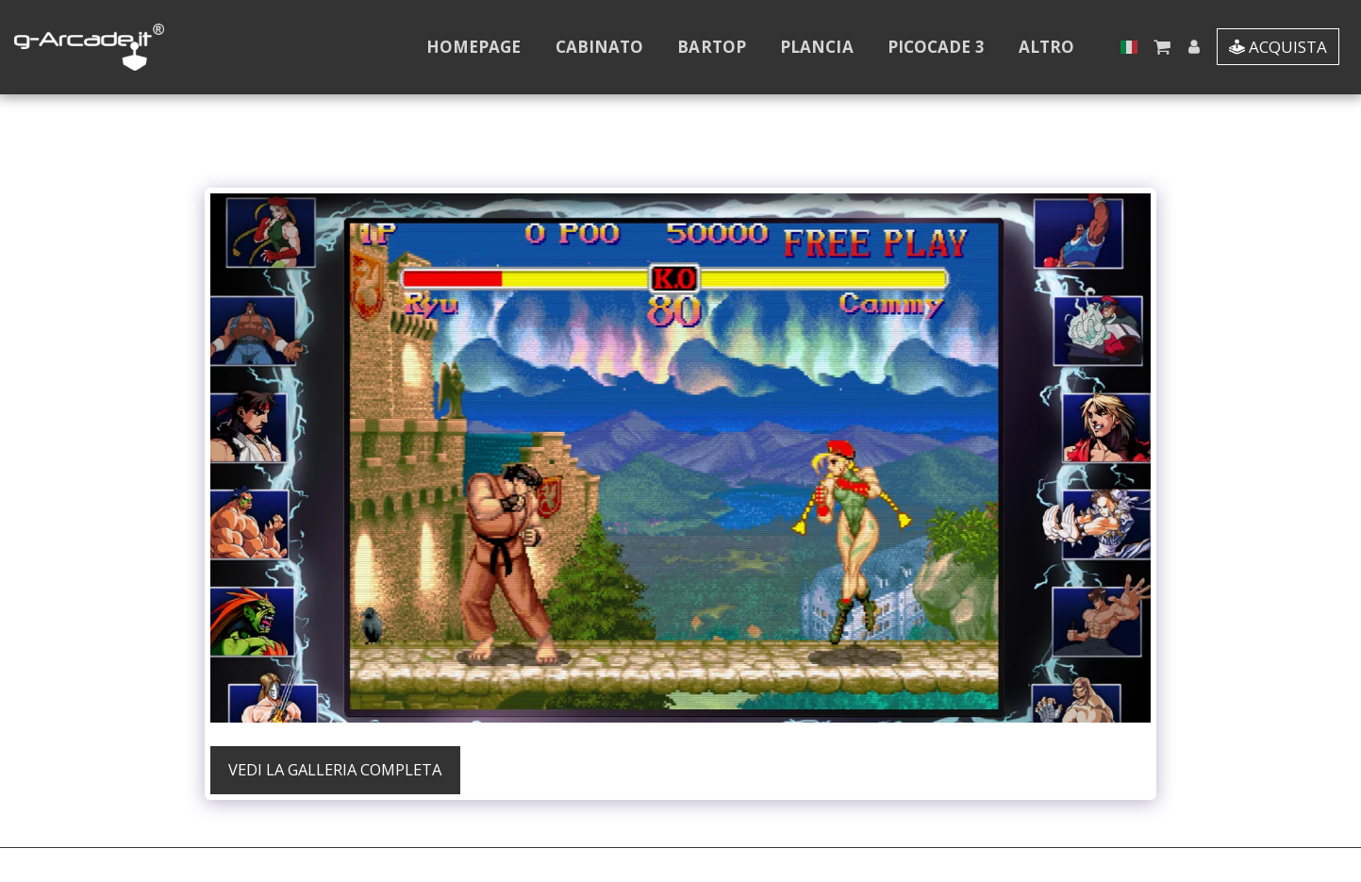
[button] (1161, 47)
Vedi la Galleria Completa (334, 769)
